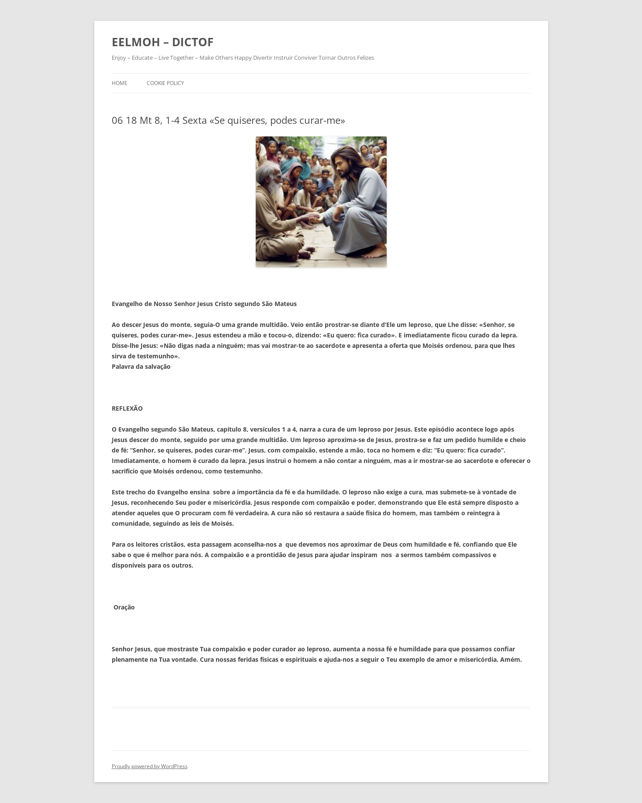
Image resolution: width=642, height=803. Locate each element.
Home (119, 83)
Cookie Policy (165, 83)
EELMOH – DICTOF (162, 42)
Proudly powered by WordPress (150, 766)
